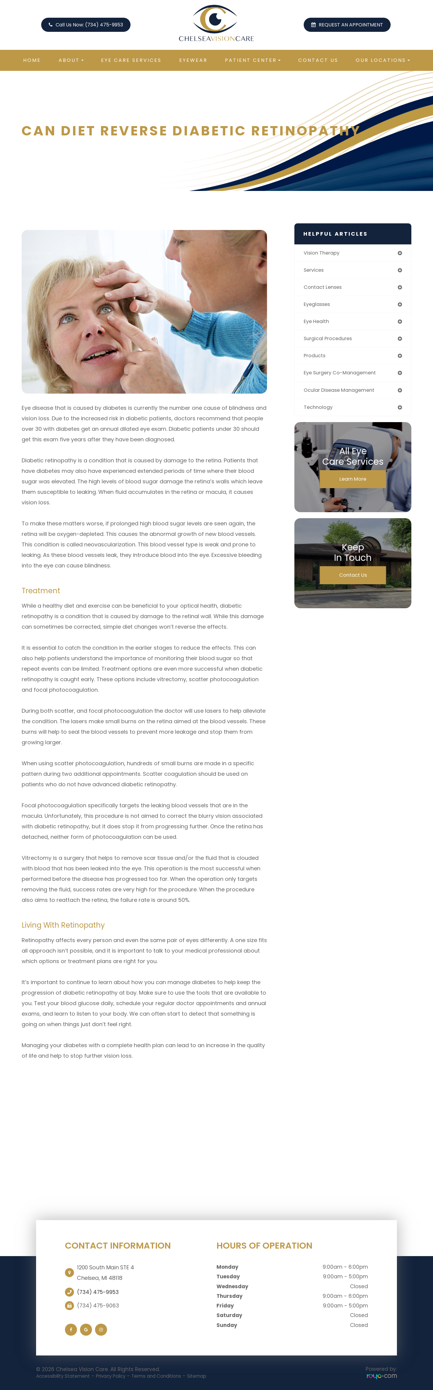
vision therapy (323, 253)
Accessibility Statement (67, 1375)
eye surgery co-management (343, 377)
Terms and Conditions (174, 1375)
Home (32, 60)
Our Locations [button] (383, 60)
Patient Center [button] (253, 60)
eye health (317, 324)
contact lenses (324, 288)
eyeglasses (318, 306)
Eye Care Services (131, 60)
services (315, 271)
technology (319, 412)
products (316, 359)
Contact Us (318, 60)
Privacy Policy (121, 1375)
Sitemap (220, 1375)
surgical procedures (331, 342)
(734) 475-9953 (98, 1292)
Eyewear (193, 60)
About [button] (71, 60)
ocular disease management (343, 395)
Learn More (353, 485)
